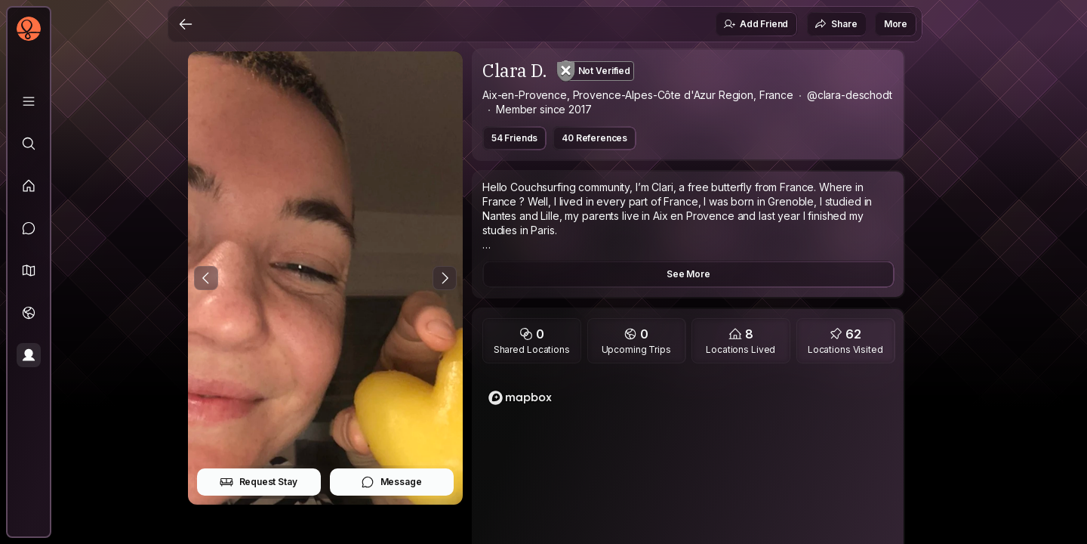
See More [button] (688, 274)
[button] (29, 270)
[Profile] (29, 355)
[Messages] (29, 228)
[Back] (186, 24)
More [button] (895, 23)
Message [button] (391, 482)
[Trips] (29, 313)
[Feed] (29, 186)
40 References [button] (594, 138)
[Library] (29, 101)
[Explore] (29, 143)
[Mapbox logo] (520, 397)
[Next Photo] (445, 278)
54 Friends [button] (514, 138)
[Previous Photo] (206, 278)
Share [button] (835, 24)
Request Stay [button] (258, 482)
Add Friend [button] (755, 24)
